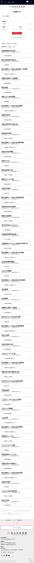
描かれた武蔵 (5, 335)
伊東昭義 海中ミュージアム (9, 454)
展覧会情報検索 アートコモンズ (11, 520)
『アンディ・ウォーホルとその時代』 (12, 399)
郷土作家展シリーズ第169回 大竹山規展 (13, 252)
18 (18, 510)
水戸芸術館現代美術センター (10, 358)
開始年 (4, 27)
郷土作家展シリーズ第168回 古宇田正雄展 (13, 280)
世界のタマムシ (6, 161)
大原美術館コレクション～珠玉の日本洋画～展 (15, 243)
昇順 (14, 46)
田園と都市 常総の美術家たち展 (10, 372)
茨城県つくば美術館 (8, 138)
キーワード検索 (6, 16)
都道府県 (4, 21)
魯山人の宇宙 (5, 500)
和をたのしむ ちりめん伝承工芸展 (11, 317)
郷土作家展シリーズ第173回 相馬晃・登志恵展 (14, 69)
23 (6, 513)
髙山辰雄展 (5, 298)
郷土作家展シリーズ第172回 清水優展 (12, 106)
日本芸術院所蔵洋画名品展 (9, 234)
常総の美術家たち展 (7, 170)
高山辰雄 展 (5, 289)
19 (21, 510)
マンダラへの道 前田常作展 (9, 491)
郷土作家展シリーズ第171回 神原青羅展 (13, 142)
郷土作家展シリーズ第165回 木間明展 (12, 427)
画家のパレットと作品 (8, 179)
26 (16, 513)
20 (24, 510)
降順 (10, 46)
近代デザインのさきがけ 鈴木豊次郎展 (12, 381)
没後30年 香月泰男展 (7, 151)
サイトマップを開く (17, 527)
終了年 (20, 27)
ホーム (2, 520)
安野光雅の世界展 (7, 133)
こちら (14, 544)
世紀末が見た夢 (6, 115)
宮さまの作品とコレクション (10, 225)
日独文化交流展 (6, 188)
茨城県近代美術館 (7, 55)
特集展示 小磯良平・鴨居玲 (9, 307)
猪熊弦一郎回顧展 (7, 216)
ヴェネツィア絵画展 (7, 408)
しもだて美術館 (7, 239)
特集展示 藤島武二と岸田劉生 (10, 78)
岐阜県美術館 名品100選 (8, 51)
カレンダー (12, 552)
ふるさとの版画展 (7, 271)
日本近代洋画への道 (7, 344)
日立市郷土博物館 (7, 92)
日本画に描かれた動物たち (9, 463)
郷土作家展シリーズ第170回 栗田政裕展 (13, 197)
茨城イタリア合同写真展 (8, 96)
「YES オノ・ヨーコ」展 (8, 353)
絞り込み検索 (16, 33)
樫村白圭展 (5, 87)
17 (14, 510)
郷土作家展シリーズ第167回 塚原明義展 (13, 326)
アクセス (4, 552)
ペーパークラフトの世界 (8, 445)
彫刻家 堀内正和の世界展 (8, 206)
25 (12, 513)
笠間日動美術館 (7, 83)
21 (28, 510)
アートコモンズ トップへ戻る (16, 37)
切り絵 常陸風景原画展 (8, 262)
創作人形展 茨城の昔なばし (9, 60)
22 (3, 513)
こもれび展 (5, 417)
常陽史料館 (6, 65)
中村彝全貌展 (5, 390)
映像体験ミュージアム (8, 436)
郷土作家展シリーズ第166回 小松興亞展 (13, 362)
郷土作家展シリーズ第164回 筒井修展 (12, 473)
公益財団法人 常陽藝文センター (10, 74)
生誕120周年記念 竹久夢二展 (10, 124)
